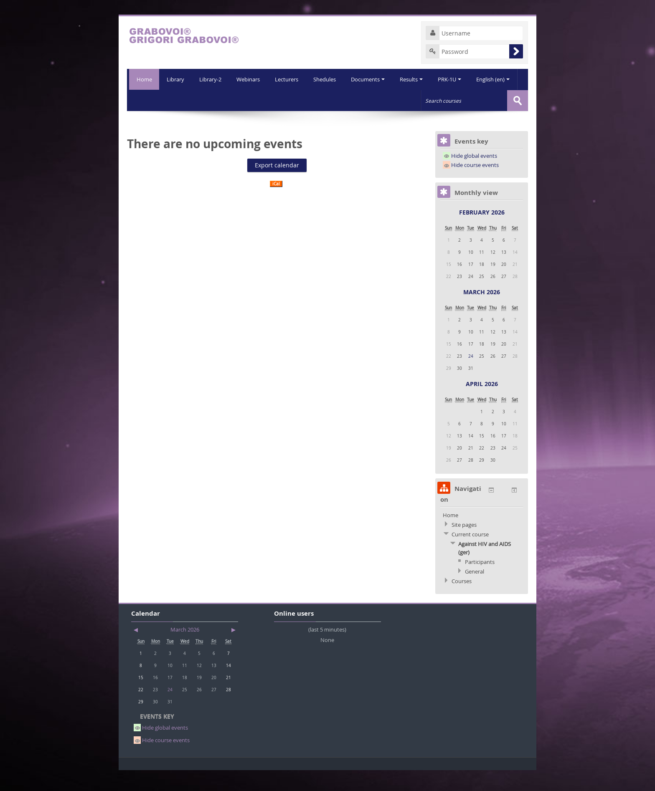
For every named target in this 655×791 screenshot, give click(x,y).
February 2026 (482, 233)
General (474, 592)
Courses (462, 601)
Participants (480, 582)
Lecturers (265, 100)
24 (470, 376)
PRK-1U (432, 100)
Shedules (304, 100)
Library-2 (188, 100)
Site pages (464, 545)
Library (152, 100)
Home (143, 79)
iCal (276, 204)
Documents (349, 100)
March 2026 (481, 312)
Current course (470, 555)
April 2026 (482, 404)
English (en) (476, 100)
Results (392, 100)
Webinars (226, 100)
